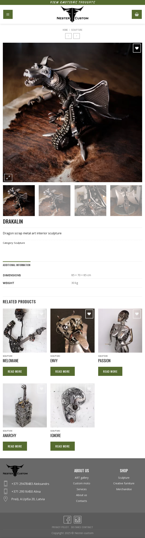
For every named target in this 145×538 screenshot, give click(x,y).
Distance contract (82, 527)
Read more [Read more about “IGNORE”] (62, 446)
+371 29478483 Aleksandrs (30, 484)
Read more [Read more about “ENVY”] (62, 371)
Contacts (81, 501)
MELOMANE (11, 360)
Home (65, 29)
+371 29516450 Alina (26, 491)
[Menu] (8, 14)
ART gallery (82, 477)
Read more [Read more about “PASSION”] (110, 371)
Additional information (17, 265)
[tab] (17, 265)
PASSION (104, 360)
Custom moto (81, 483)
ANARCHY (9, 435)
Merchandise (124, 489)
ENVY (54, 360)
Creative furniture (123, 483)
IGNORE (55, 435)
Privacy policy (60, 527)
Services (82, 489)
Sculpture (76, 29)
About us (81, 495)
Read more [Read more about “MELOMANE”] (15, 371)
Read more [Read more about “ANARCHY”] (15, 446)
